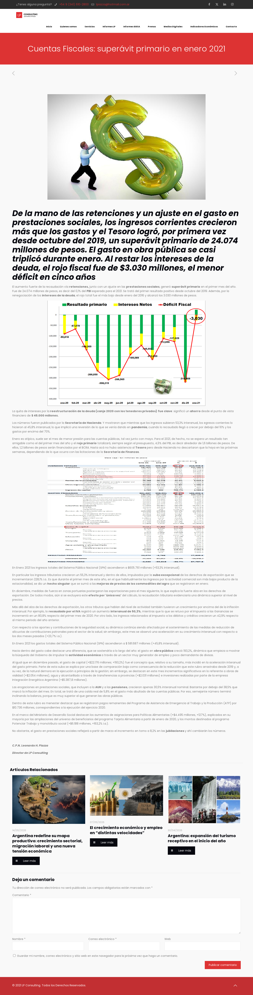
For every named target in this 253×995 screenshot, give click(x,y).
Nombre (18, 939)
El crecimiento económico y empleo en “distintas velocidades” (126, 830)
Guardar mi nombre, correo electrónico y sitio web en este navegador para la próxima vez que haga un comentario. (97, 956)
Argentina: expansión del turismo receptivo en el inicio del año (202, 838)
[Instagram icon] (233, 4)
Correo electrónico (102, 939)
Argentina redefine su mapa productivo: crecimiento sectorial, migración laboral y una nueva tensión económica (47, 843)
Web (167, 939)
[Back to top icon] (236, 985)
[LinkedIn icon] (226, 4)
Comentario (21, 895)
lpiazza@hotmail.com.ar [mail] (112, 4)
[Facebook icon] (210, 4)
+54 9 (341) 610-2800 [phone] (74, 4)
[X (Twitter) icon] (218, 4)
